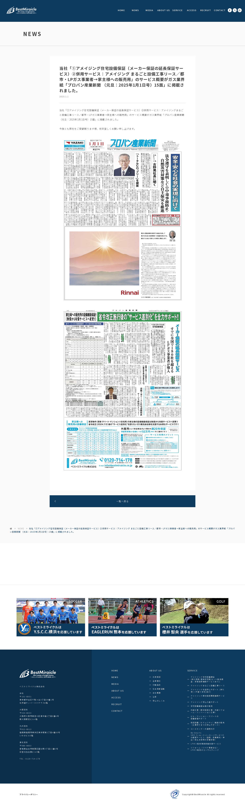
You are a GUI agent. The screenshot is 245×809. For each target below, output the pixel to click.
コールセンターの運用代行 (203, 729)
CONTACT (219, 10)
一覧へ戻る (122, 501)
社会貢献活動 (159, 689)
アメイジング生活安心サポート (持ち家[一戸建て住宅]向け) (207, 690)
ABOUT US (163, 10)
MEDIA (149, 10)
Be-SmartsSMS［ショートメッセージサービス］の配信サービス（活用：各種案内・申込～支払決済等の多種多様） (208, 736)
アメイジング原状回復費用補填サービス (208, 697)
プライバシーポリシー (29, 794)
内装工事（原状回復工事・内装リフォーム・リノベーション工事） (208, 711)
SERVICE (177, 10)
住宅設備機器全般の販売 (202, 706)
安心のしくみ (159, 701)
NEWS (135, 10)
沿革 (155, 697)
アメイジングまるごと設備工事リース (208, 685)
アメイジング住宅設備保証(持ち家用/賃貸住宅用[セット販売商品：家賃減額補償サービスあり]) (207, 679)
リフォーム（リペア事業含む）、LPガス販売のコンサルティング (206, 749)
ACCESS (191, 10)
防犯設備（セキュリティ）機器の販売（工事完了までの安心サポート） (208, 723)
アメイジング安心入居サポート (205, 702)
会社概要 (157, 693)
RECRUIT (205, 10)
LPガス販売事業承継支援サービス (206, 744)
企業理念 (157, 681)
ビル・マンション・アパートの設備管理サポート (205, 717)
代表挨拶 (157, 677)
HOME (121, 10)
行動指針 (157, 685)
